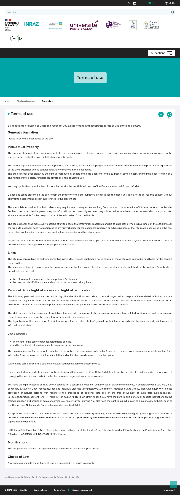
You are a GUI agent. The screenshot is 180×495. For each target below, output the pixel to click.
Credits (23, 490)
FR (153, 3)
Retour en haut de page (174, 486)
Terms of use (59, 490)
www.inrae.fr (169, 490)
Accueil (7, 101)
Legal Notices (40, 490)
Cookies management (82, 490)
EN (149, 3)
